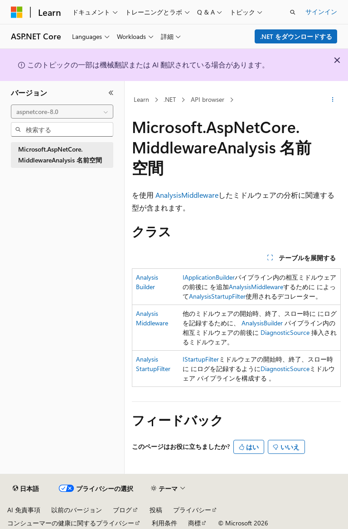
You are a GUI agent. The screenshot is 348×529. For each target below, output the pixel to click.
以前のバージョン (76, 509)
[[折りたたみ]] (111, 93)
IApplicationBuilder (209, 277)
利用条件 (164, 523)
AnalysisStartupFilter (217, 296)
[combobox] (62, 112)
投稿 (156, 509)
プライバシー (192, 509)
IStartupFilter (201, 359)
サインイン (321, 11)
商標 (194, 523)
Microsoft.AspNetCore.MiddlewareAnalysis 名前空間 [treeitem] (60, 155)
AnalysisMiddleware (186, 195)
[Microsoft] (17, 12)
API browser (207, 99)
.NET (170, 99)
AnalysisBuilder (262, 323)
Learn (141, 99)
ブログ (122, 509)
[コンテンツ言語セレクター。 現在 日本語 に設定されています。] (25, 488)
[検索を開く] (293, 12)
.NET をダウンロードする (296, 36)
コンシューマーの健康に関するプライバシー (70, 523)
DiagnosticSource (285, 332)
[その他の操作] (333, 100)
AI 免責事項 (23, 509)
